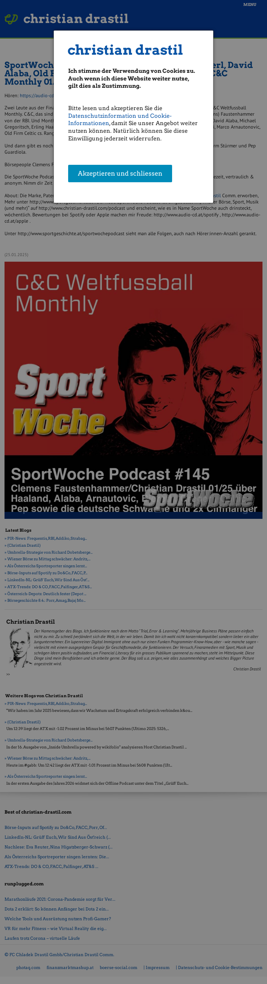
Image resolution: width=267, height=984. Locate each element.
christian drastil (125, 50)
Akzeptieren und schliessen (120, 174)
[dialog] (134, 116)
